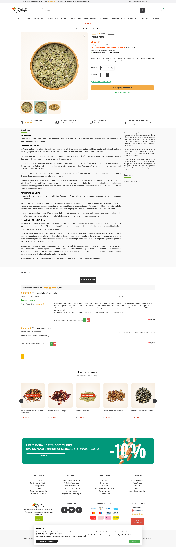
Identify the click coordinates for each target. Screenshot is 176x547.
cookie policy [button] (59, 533)
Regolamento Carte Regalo (71, 494)
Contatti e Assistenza (38, 494)
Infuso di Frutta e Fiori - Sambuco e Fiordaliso (60, 412)
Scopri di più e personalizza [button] (47, 541)
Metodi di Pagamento (71, 483)
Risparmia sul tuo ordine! (137, 491)
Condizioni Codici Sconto (71, 488)
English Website (104, 494)
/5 (34, 123)
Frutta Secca (137, 483)
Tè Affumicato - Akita (28, 411)
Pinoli (137, 488)
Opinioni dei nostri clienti (38, 483)
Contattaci (145, 1)
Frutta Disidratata (137, 480)
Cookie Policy (38, 488)
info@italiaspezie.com (82, 1)
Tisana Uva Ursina (109, 411)
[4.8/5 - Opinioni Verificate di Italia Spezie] (137, 516)
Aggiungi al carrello (122, 88)
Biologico (137, 486)
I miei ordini (104, 483)
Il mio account (104, 480)
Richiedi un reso (104, 491)
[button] (139, 528)
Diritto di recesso (71, 491)
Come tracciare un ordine (38, 491)
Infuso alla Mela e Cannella (140, 411)
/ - (107, 34)
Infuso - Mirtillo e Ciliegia (85, 411)
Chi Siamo (38, 480)
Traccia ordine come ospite (104, 488)
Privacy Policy (39, 486)
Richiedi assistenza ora (100, 123)
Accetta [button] (134, 541)
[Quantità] (103, 75)
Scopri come (130, 47)
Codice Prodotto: (129, 181)
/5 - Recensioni (60, 1)
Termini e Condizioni (71, 486)
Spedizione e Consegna (71, 480)
